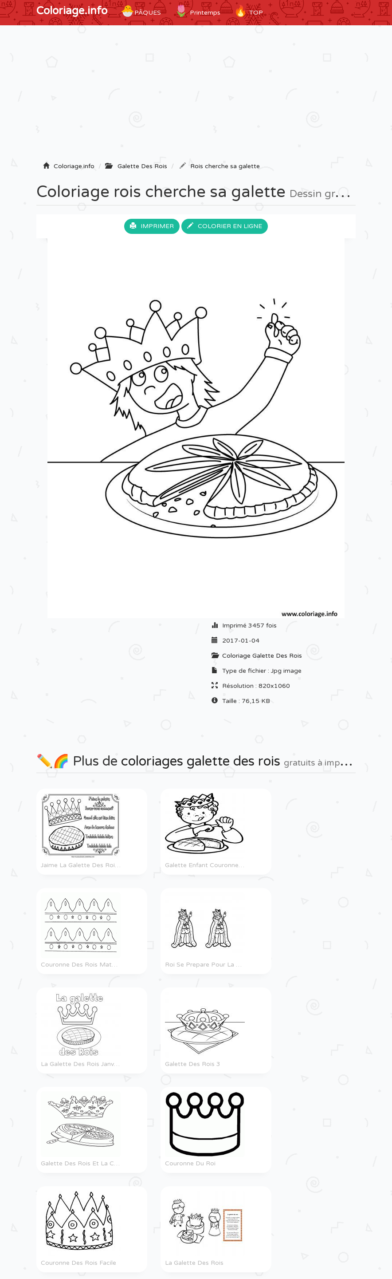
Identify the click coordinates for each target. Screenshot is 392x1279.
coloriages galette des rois (200, 761)
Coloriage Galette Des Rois (262, 655)
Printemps (197, 11)
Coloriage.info (71, 10)
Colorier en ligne (224, 226)
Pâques (141, 11)
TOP (248, 11)
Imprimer (152, 226)
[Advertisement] (196, 96)
